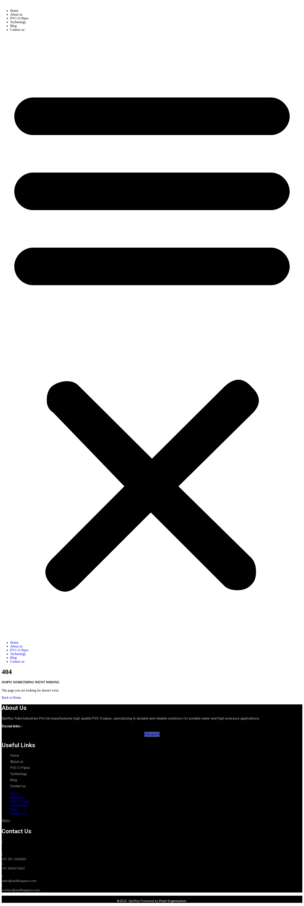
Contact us (17, 29)
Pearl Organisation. (172, 901)
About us (16, 14)
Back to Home (11, 697)
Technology (18, 22)
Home (14, 10)
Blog (13, 26)
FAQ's (6, 821)
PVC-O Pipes (19, 18)
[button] (152, 336)
